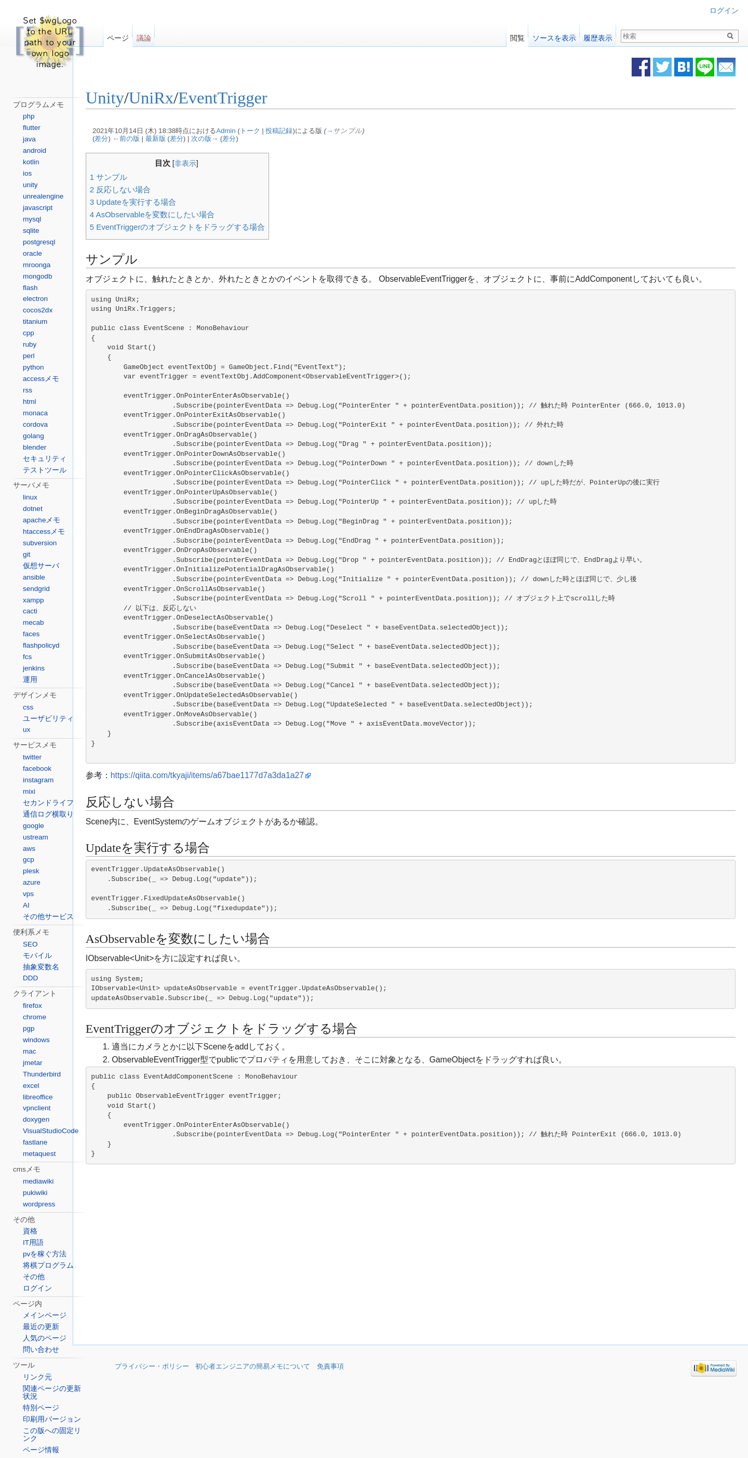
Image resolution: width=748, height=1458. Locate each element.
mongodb (37, 276)
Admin (257, 131)
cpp (28, 333)
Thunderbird (42, 1074)
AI (26, 905)
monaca (35, 413)
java (29, 139)
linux (30, 497)
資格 (30, 1231)
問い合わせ (41, 1350)
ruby (29, 344)
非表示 (217, 164)
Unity (136, 98)
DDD (30, 978)
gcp (28, 859)
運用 (30, 680)
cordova (35, 424)
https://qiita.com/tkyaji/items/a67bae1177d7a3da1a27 (239, 789)
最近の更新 (41, 1327)
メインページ (44, 1315)
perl (29, 356)
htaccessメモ (44, 531)
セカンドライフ (48, 803)
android (34, 150)
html (29, 401)
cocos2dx (37, 310)
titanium (35, 321)
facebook (37, 768)
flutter (32, 128)
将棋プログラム (48, 1265)
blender (34, 447)
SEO (30, 944)
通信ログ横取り (48, 814)
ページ (118, 35)
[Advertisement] (338, 1269)
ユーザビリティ (48, 719)
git (26, 554)
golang (33, 436)
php (29, 116)
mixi (29, 791)
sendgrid (36, 589)
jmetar (33, 1063)
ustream (35, 837)
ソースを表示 (554, 35)
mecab (33, 622)
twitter (32, 757)
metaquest (39, 1154)
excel (31, 1085)
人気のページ (44, 1338)
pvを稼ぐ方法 (44, 1254)
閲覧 (517, 35)
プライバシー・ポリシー (152, 1381)
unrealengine (43, 196)
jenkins (34, 668)
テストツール (44, 470)
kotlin (31, 162)
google (33, 826)
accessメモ (41, 379)
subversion (40, 543)
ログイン (724, 11)
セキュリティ (44, 459)
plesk (31, 871)
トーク (282, 131)
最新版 (187, 139)
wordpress (39, 1204)
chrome (34, 1017)
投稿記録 (311, 131)
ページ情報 (41, 1450)
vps (28, 894)
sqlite (31, 230)
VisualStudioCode (50, 1131)
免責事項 (330, 1381)
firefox (32, 1005)
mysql (32, 219)
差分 (133, 139)
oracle (32, 253)
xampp (33, 600)
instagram (38, 780)
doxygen (36, 1119)
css (28, 707)
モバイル (37, 956)
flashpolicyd (41, 645)
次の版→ (236, 139)
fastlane (35, 1142)
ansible (34, 577)
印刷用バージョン (52, 1419)
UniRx (183, 98)
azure (32, 882)
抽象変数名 (41, 967)
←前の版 (157, 139)
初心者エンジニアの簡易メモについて (252, 1381)
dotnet (33, 509)
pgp (29, 1028)
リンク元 (37, 1377)
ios (27, 173)
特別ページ (41, 1408)
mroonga (36, 265)
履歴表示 (597, 35)
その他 (34, 1277)
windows (36, 1040)
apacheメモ (41, 520)
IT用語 (33, 1242)
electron (35, 299)
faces (31, 634)
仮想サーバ (41, 566)
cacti (30, 611)
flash (30, 288)
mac (29, 1051)
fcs (27, 657)
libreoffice (38, 1097)
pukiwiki (35, 1193)
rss (27, 390)
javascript (37, 208)
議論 (144, 35)
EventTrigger (254, 98)
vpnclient (36, 1108)
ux (26, 729)
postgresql (39, 242)
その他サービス (48, 917)
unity (30, 185)
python (33, 367)
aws (29, 848)
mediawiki (38, 1181)
